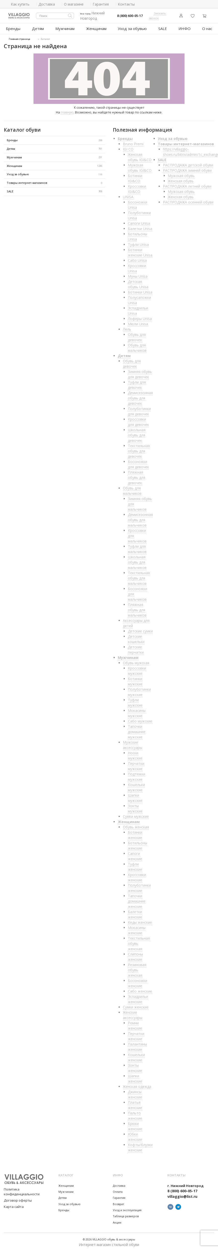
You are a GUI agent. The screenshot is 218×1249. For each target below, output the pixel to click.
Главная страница (19, 36)
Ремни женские (135, 1024)
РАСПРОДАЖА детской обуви (188, 163)
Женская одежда (137, 1084)
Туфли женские (135, 865)
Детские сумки (140, 629)
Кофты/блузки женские (140, 1145)
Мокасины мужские (137, 711)
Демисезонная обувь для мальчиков (140, 518)
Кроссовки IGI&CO (137, 187)
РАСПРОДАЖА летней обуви (187, 184)
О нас (206, 27)
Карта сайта (12, 1199)
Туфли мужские (135, 700)
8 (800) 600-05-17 (130, 16)
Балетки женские (135, 912)
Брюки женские (135, 1124)
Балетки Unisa (140, 226)
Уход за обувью (130, 27)
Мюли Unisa (138, 321)
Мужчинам (65, 27)
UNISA (128, 194)
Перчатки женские (136, 1034)
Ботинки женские (135, 833)
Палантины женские (137, 1045)
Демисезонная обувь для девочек (140, 396)
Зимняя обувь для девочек (140, 372)
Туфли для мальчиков (137, 547)
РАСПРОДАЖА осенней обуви (188, 200)
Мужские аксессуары (132, 743)
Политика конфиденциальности (26, 1187)
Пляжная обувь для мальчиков (137, 608)
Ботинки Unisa (140, 290)
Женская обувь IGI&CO (140, 155)
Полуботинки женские (139, 886)
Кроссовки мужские (137, 669)
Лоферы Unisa (140, 316)
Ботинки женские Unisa (140, 250)
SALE (160, 27)
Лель (127, 327)
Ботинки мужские (135, 679)
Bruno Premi (133, 141)
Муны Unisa (138, 274)
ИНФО (183, 27)
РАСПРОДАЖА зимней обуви (187, 168)
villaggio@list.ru (182, 1194)
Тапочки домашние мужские (137, 729)
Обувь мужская (136, 660)
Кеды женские (140, 920)
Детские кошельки (136, 637)
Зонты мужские (135, 806)
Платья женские (135, 1103)
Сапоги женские (135, 854)
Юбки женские (135, 1135)
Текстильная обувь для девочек (139, 449)
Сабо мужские (140, 719)
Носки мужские (135, 753)
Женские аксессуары (132, 1013)
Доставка (119, 1183)
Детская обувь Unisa (138, 282)
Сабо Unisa (137, 258)
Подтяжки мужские (136, 775)
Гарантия (119, 1196)
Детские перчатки (136, 648)
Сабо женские (140, 989)
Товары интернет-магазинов (54, 181)
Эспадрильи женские (138, 997)
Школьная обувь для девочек (137, 433)
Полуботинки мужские (139, 690)
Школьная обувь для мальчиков (137, 560)
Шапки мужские (135, 796)
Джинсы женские (135, 1092)
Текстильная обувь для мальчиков (139, 576)
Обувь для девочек (137, 335)
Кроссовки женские (137, 875)
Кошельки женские (136, 1055)
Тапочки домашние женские (137, 899)
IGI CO (128, 147)
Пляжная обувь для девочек (136, 475)
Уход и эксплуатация (127, 1208)
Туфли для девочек (137, 383)
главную (67, 110)
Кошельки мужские (136, 785)
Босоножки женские (137, 981)
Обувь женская (136, 825)
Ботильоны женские (137, 843)
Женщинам (96, 27)
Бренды (13, 27)
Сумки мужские (136, 814)
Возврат (118, 1202)
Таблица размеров (126, 1214)
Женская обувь (181, 179)
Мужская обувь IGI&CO (140, 166)
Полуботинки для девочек (139, 409)
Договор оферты (16, 1193)
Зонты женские (135, 1066)
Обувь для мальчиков (137, 346)
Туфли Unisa (138, 242)
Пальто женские (135, 1114)
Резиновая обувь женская (137, 968)
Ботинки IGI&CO (135, 176)
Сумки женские (136, 1005)
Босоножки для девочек (138, 462)
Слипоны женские (135, 955)
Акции (117, 1220)
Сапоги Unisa (139, 221)
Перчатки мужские (136, 764)
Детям (38, 27)
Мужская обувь (181, 173)
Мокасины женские (137, 928)
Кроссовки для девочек (138, 420)
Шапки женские (135, 1076)
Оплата (118, 1190)
